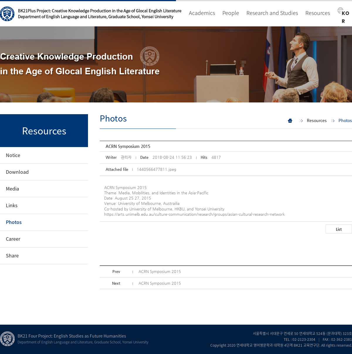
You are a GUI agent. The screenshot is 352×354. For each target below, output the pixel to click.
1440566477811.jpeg (156, 169)
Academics (202, 13)
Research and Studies (272, 13)
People (230, 13)
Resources (317, 13)
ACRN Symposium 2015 (159, 271)
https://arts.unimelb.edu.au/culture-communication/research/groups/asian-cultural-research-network (194, 214)
